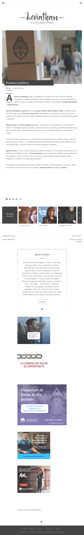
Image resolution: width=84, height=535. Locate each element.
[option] (28, 217)
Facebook (7, 199)
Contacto (58, 528)
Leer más (42, 302)
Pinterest (13, 199)
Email (20, 199)
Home (24, 528)
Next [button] (79, 219)
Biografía (32, 528)
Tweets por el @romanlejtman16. (29, 510)
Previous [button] (79, 211)
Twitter (10, 199)
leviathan (9, 90)
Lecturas (48, 528)
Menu (3, 2)
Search (80, 2)
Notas (8, 88)
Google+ (17, 199)
